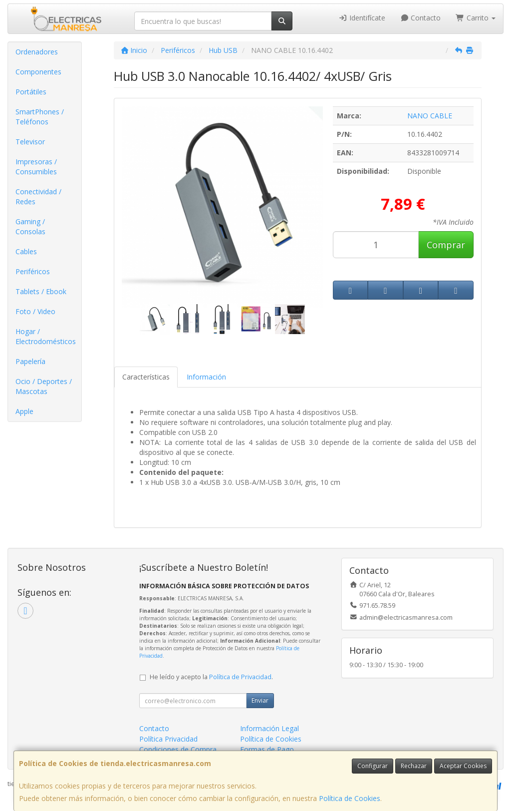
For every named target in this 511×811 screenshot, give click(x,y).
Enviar (260, 700)
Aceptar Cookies (463, 766)
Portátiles (30, 91)
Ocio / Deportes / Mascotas (43, 386)
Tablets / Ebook (40, 291)
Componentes (38, 71)
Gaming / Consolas (30, 226)
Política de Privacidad (240, 677)
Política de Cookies (349, 798)
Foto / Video (35, 311)
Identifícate (361, 17)
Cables (26, 251)
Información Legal (269, 728)
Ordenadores (36, 51)
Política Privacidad (168, 739)
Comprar (446, 245)
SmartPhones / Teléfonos (39, 116)
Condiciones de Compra (178, 749)
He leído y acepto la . (211, 677)
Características (146, 377)
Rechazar (414, 766)
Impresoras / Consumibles (36, 166)
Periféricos (32, 271)
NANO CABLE (429, 115)
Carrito (476, 17)
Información (206, 377)
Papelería (30, 361)
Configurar (372, 766)
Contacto (420, 17)
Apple (24, 411)
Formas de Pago (267, 749)
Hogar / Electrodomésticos (45, 336)
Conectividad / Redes (38, 196)
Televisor (30, 141)
